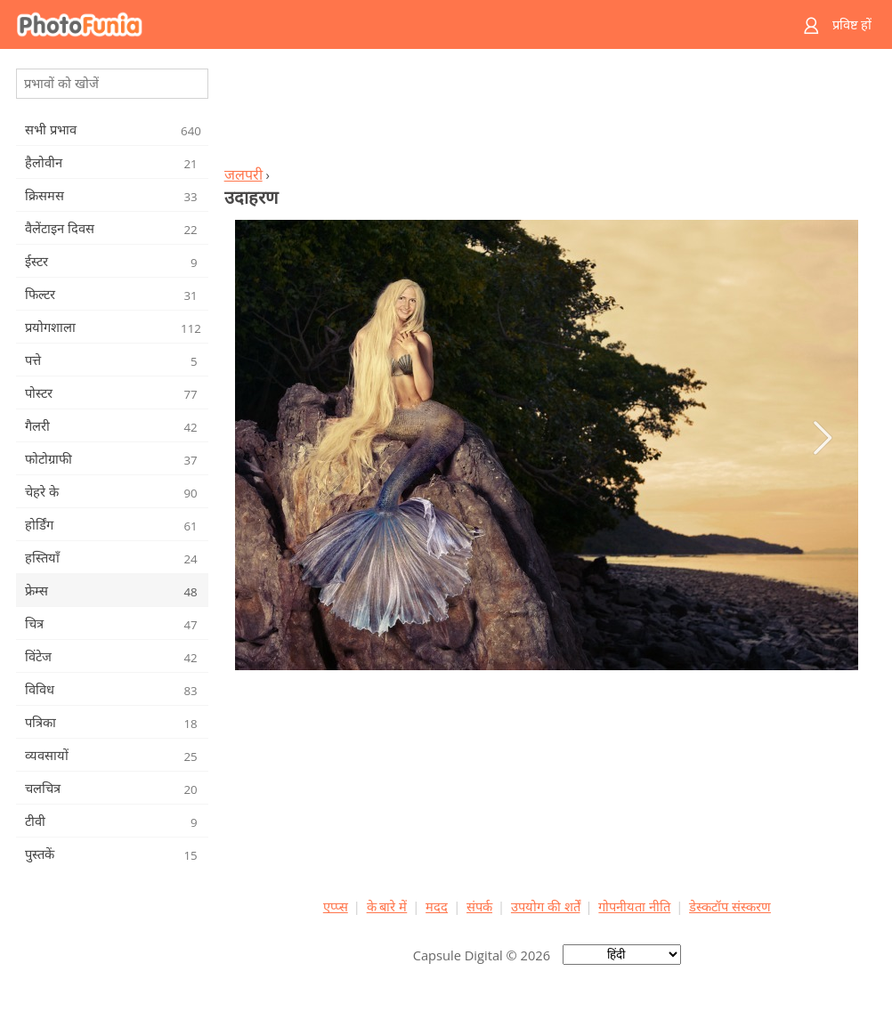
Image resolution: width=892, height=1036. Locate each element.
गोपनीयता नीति (634, 906)
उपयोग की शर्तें (545, 906)
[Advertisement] (547, 112)
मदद (437, 906)
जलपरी (243, 174)
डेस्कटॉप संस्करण (730, 906)
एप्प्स (335, 906)
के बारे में (387, 906)
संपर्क (479, 906)
